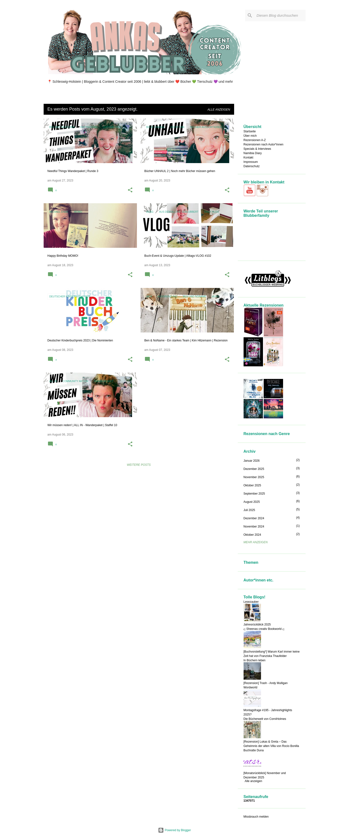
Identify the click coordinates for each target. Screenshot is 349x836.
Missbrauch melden (256, 816)
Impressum (251, 162)
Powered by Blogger (174, 830)
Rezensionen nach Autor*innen (264, 144)
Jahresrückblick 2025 (257, 624)
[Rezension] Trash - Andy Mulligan (266, 683)
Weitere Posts (139, 465)
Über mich (250, 135)
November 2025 (254, 477)
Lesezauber (251, 601)
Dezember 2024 (254, 518)
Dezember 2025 (254, 469)
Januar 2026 (252, 460)
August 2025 (252, 502)
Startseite (250, 131)
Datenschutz (252, 166)
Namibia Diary (253, 153)
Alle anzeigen (218, 109)
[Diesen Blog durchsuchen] (280, 15)
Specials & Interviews (257, 149)
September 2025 (254, 493)
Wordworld (250, 687)
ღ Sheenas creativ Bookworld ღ (264, 629)
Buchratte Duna (254, 750)
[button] (130, 190)
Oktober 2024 (252, 534)
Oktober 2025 (252, 485)
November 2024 (254, 526)
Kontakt (249, 157)
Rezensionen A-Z (255, 140)
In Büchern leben (255, 660)
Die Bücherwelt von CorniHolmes (265, 719)
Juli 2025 (249, 510)
